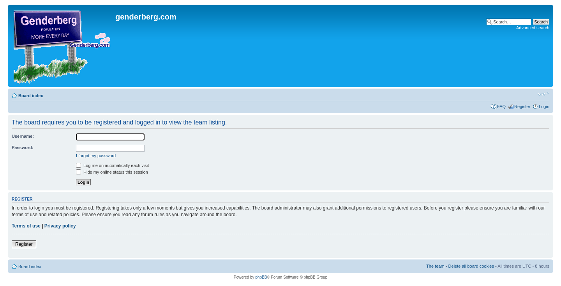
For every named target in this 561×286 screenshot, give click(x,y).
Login (544, 106)
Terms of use (26, 226)
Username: (23, 136)
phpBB (261, 277)
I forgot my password (96, 155)
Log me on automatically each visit (112, 165)
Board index (30, 95)
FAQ (501, 106)
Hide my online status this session (112, 172)
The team (435, 266)
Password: (23, 147)
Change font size (543, 94)
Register (522, 106)
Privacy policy (60, 226)
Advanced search (532, 27)
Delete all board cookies (471, 266)
